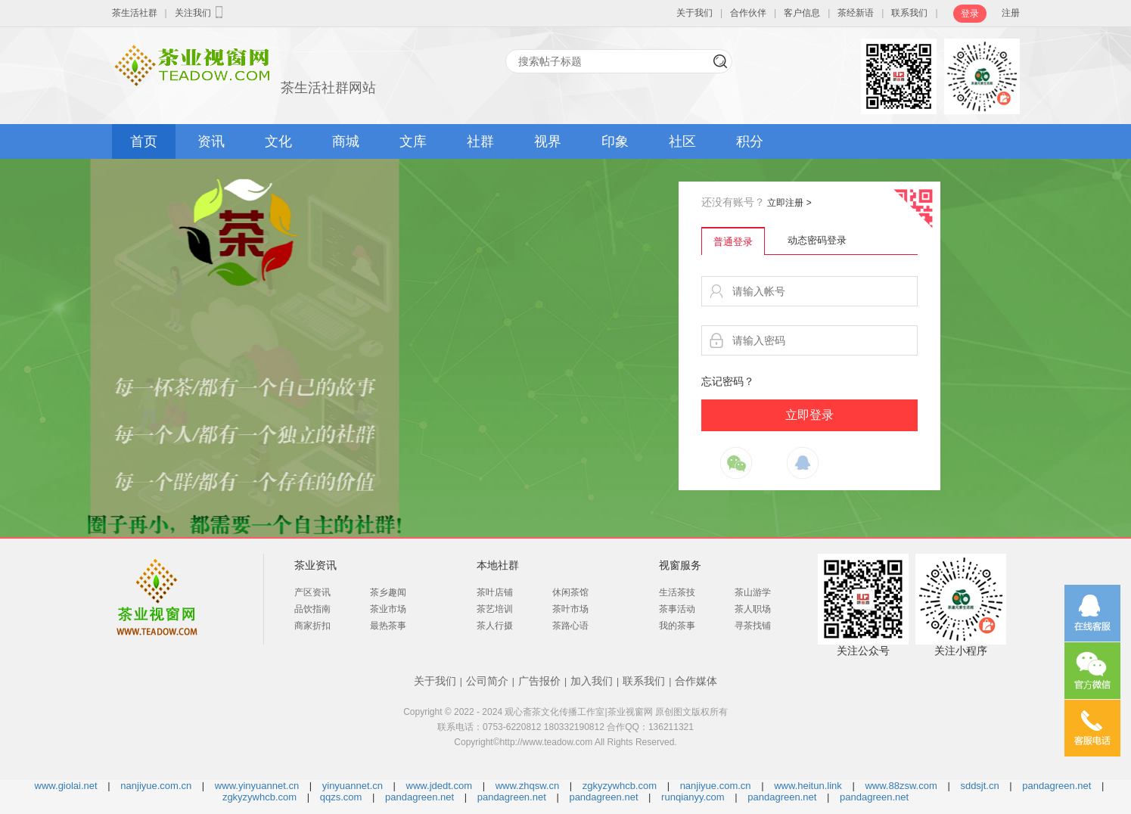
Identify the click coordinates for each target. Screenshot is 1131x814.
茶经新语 (855, 13)
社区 (682, 141)
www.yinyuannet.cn (257, 785)
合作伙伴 (748, 13)
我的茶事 (677, 625)
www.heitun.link (808, 785)
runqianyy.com (693, 797)
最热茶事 (388, 625)
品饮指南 (312, 609)
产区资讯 (312, 592)
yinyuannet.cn (352, 785)
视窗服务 (680, 565)
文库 (413, 141)
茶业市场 (388, 609)
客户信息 (802, 13)
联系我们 (909, 13)
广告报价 (539, 681)
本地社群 (498, 565)
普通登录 (733, 241)
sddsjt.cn (979, 785)
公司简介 (487, 681)
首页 (143, 141)
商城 (345, 141)
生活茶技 (677, 592)
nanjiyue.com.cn (155, 785)
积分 (749, 141)
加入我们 (591, 681)
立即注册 (789, 202)
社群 (480, 141)
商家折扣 (312, 625)
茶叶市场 (570, 609)
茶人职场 (753, 609)
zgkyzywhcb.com (620, 785)
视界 (547, 141)
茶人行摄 (495, 625)
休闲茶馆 (570, 592)
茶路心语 (570, 625)
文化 (278, 141)
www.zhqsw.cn (528, 785)
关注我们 (200, 12)
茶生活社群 (134, 13)
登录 (970, 13)
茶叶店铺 (495, 592)
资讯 (211, 141)
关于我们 (694, 13)
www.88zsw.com (901, 785)
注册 (1011, 13)
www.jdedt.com (439, 785)
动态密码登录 (817, 240)
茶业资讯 (315, 565)
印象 (615, 141)
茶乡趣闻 (388, 592)
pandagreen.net (1056, 785)
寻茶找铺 (753, 625)
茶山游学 (753, 592)
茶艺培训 (495, 609)
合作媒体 (696, 681)
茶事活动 (677, 609)
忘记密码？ (727, 381)
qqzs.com (341, 797)
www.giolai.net (66, 785)
